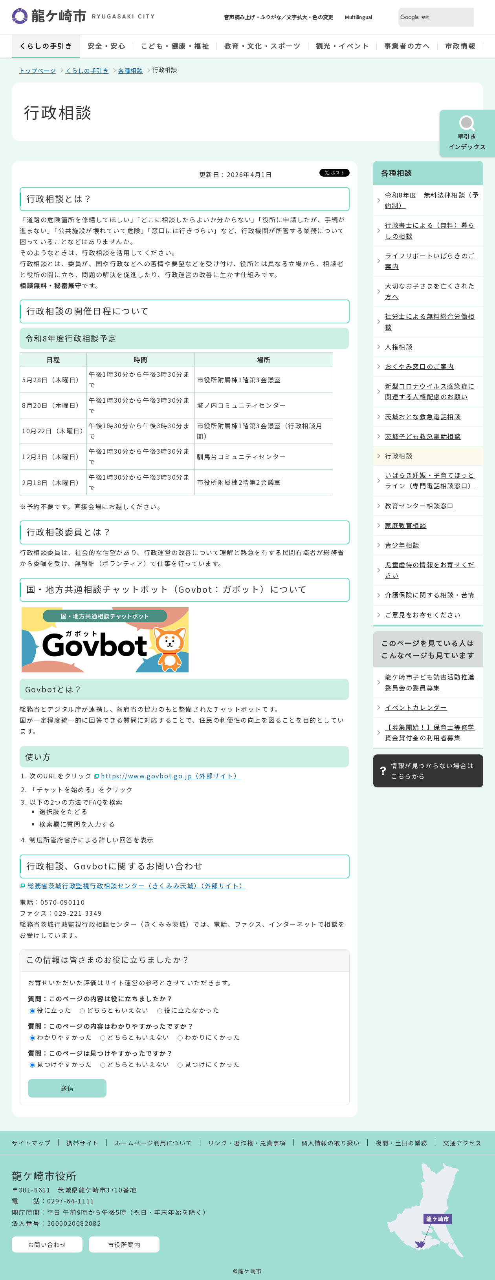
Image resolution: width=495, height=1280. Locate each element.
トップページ (37, 70)
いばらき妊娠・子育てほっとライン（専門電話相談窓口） (430, 480)
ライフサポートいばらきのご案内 (430, 261)
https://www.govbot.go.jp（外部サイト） (171, 775)
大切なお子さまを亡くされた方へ (430, 291)
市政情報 (460, 46)
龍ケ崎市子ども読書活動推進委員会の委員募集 (430, 682)
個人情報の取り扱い (331, 1143)
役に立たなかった (192, 1010)
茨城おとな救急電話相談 (423, 416)
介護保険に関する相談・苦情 (430, 594)
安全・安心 (107, 46)
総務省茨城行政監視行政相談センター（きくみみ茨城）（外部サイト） (137, 885)
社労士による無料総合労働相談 (430, 321)
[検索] (426, 17)
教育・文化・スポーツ (262, 46)
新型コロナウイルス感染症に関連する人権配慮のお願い (430, 391)
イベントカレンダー (416, 707)
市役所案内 (124, 1244)
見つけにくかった (212, 1064)
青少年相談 (402, 545)
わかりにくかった (212, 1037)
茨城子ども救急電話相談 (423, 436)
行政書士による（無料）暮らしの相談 (430, 230)
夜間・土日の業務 (401, 1143)
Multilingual (358, 17)
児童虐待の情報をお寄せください (430, 570)
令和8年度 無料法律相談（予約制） (432, 200)
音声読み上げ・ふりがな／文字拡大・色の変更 (278, 17)
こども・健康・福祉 (175, 46)
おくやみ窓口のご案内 (419, 366)
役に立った (54, 1010)
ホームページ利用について (153, 1143)
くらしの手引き (46, 46)
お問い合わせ (47, 1244)
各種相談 (130, 70)
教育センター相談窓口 (419, 505)
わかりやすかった (64, 1037)
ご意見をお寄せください (423, 614)
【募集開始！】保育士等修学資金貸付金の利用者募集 (430, 732)
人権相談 (398, 346)
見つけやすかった (64, 1064)
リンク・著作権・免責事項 (247, 1143)
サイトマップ (31, 1143)
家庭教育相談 (406, 525)
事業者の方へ (407, 46)
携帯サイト (82, 1143)
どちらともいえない (118, 1010)
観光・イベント (343, 46)
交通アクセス (462, 1143)
